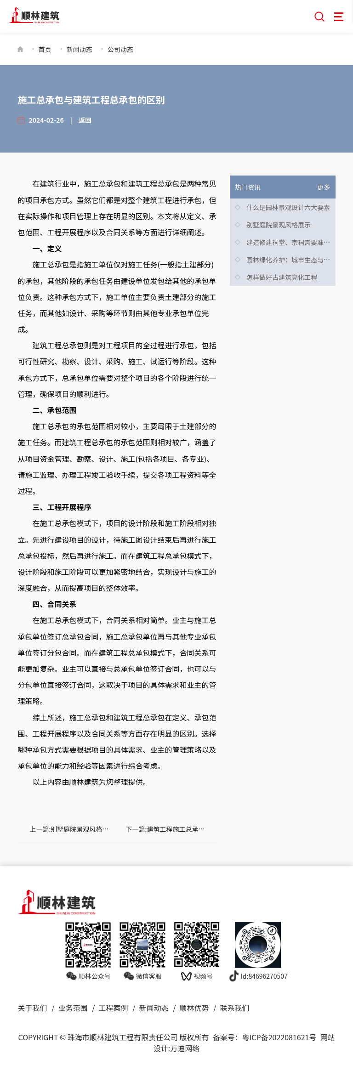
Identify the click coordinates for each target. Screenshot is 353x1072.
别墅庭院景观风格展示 (278, 224)
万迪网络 (184, 1048)
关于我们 (32, 1007)
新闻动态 (79, 49)
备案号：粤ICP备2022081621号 (265, 1037)
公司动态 (120, 49)
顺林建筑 (83, 781)
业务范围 (72, 1007)
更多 (323, 187)
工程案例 (113, 1007)
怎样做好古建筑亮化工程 (281, 277)
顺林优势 (194, 1007)
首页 (45, 49)
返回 (85, 120)
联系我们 (234, 1007)
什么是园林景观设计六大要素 (288, 207)
